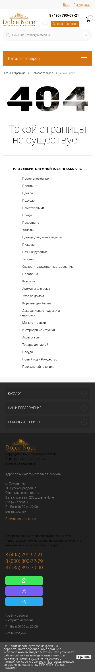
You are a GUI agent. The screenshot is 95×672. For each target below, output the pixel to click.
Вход (66, 4)
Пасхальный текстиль (38, 366)
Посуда (27, 352)
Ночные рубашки (34, 252)
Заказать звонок (65, 24)
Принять (84, 657)
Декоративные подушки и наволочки (40, 313)
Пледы (27, 215)
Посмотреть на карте (20, 519)
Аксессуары (31, 337)
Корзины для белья (36, 303)
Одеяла (27, 193)
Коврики (28, 281)
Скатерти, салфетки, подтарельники (48, 266)
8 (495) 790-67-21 (64, 15)
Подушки (28, 200)
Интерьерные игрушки (38, 330)
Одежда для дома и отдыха (42, 237)
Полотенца (30, 274)
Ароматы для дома (36, 288)
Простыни (29, 186)
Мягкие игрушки (34, 322)
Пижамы (28, 244)
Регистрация (83, 4)
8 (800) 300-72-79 (24, 561)
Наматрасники (33, 208)
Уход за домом (33, 296)
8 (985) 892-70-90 (24, 567)
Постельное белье (35, 178)
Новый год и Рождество (39, 359)
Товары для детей (35, 344)
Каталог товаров (47, 58)
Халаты (28, 230)
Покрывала (30, 222)
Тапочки (28, 259)
